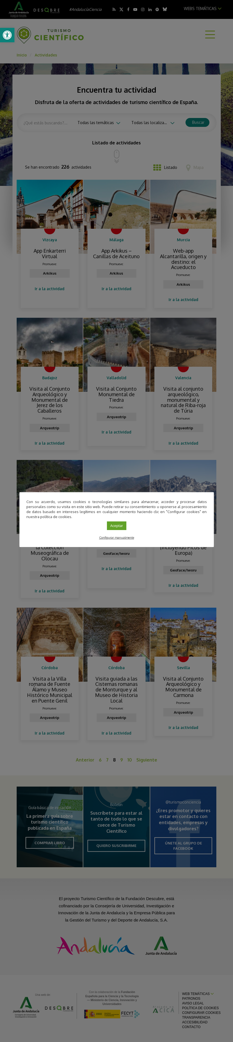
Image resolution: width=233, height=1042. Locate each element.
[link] (7, 35)
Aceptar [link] (116, 525)
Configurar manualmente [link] (116, 538)
